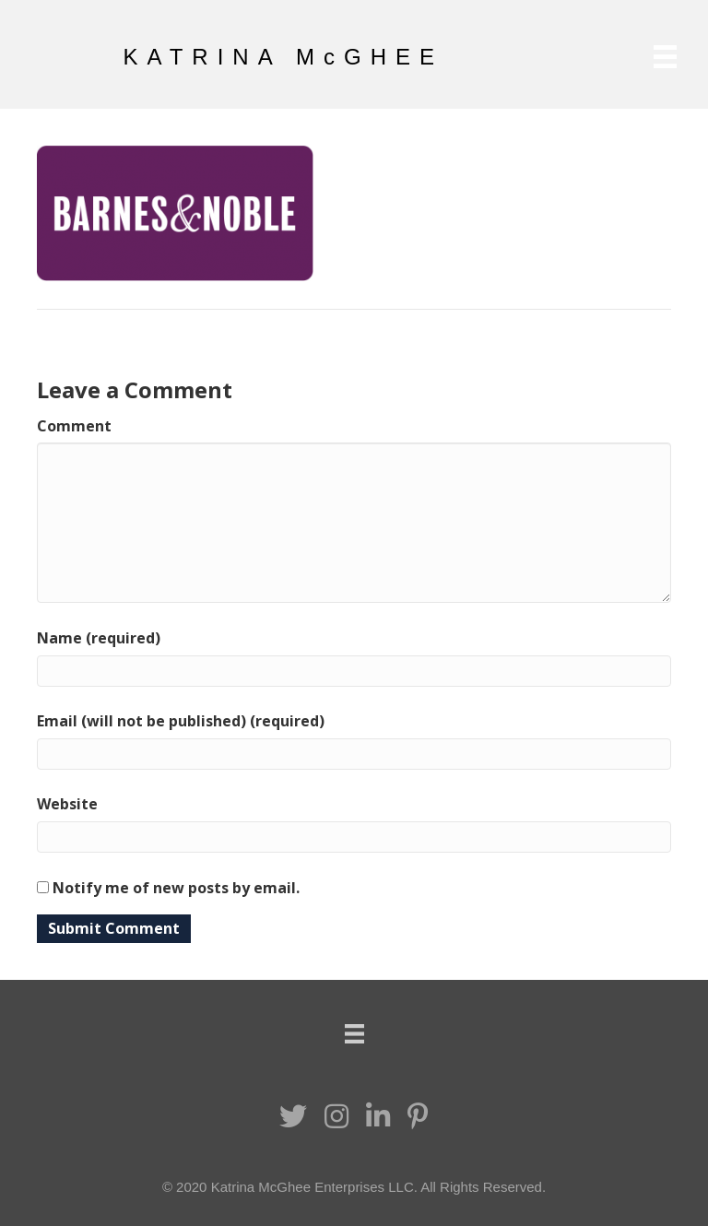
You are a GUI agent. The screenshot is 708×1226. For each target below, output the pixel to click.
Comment (74, 426)
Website (67, 804)
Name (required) (98, 638)
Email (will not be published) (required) (180, 721)
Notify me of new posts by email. (176, 888)
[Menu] (665, 56)
